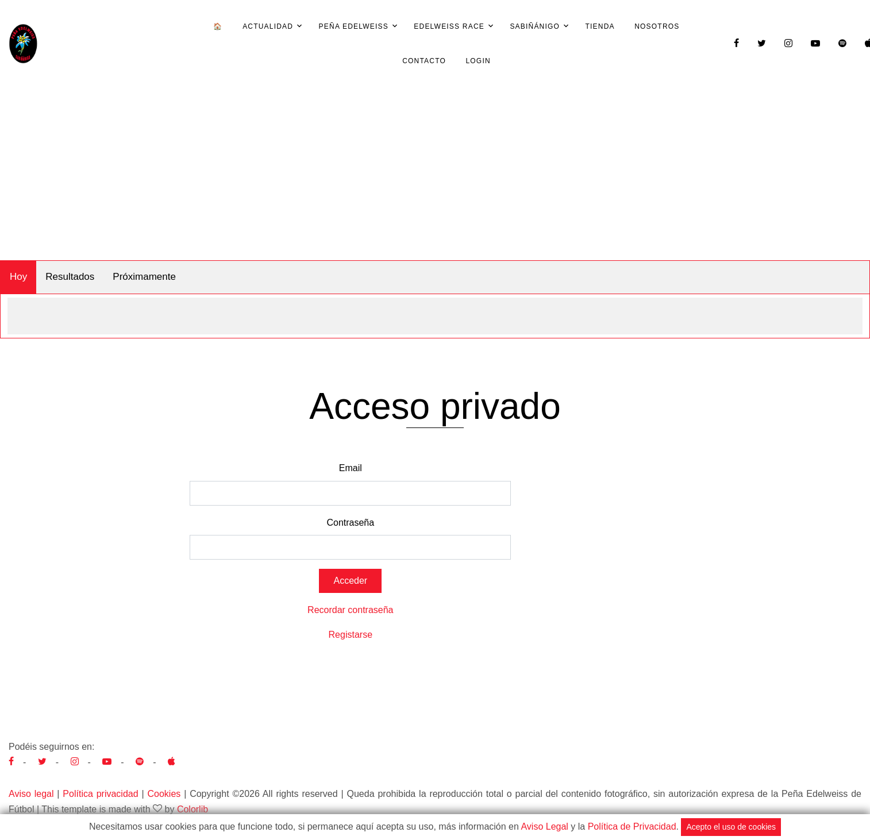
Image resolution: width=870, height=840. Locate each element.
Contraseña (350, 522)
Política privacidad (100, 794)
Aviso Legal (544, 826)
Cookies (163, 794)
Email (350, 468)
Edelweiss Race (449, 26)
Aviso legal (31, 794)
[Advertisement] (435, 174)
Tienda (600, 26)
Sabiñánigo (535, 26)
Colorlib (192, 809)
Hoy (18, 276)
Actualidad (267, 26)
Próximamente (144, 276)
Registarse (350, 634)
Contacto (424, 61)
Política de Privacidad (632, 826)
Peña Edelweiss (353, 26)
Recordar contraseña (350, 610)
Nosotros (656, 26)
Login (477, 61)
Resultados (69, 276)
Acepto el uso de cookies (731, 826)
